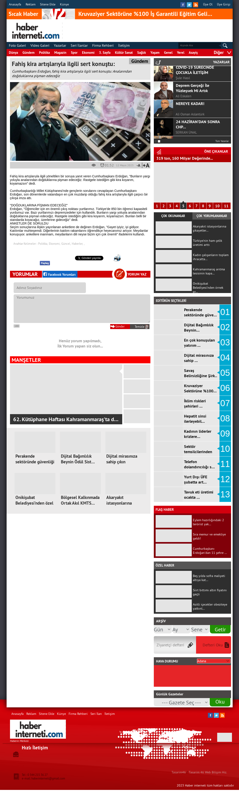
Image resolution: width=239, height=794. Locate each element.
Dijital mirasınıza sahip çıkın (121, 459)
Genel (168, 52)
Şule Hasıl (183, 98)
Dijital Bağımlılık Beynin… (198, 327)
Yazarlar (60, 45)
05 (225, 373)
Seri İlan (96, 714)
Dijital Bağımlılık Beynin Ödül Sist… (78, 459)
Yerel (180, 52)
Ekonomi (88, 52)
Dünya (13, 52)
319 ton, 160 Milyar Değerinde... (184, 158)
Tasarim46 (179, 772)
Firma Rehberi (103, 45)
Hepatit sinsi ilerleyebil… (195, 418)
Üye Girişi (223, 4)
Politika (44, 52)
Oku (220, 701)
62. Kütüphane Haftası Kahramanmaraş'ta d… (65, 419)
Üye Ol (207, 4)
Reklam (30, 4)
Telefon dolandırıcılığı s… (199, 464)
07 (225, 403)
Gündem (28, 52)
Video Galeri (39, 45)
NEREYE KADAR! (190, 124)
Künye (64, 4)
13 (225, 494)
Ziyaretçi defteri (170, 644)
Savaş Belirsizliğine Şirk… (201, 373)
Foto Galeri (17, 45)
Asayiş (193, 52)
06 (225, 388)
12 (225, 479)
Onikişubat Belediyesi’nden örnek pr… (208, 287)
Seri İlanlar (79, 45)
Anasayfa (15, 4)
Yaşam (154, 52)
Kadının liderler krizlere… (197, 434)
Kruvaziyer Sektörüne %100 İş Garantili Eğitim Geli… (145, 14)
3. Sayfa (104, 52)
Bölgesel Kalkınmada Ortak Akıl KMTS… (80, 500)
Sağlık (141, 52)
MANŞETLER (26, 359)
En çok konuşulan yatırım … (199, 342)
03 (225, 342)
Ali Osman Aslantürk (190, 135)
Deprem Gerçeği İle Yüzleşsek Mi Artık (192, 108)
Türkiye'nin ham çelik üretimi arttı (207, 243)
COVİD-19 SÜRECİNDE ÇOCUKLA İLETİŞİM (195, 90)
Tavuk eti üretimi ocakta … (198, 494)
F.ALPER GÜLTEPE (189, 80)
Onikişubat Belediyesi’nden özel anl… (34, 503)
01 (225, 312)
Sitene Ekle (47, 4)
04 (225, 357)
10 (217, 205)
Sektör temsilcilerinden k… (198, 451)
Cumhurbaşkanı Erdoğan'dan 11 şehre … (210, 551)
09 (225, 433)
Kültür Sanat (124, 52)
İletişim (124, 45)
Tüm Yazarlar (222, 141)
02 (225, 327)
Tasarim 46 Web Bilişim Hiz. (208, 772)
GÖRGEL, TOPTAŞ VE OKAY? (199, 69)
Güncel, (66, 243)
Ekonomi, (54, 243)
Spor (74, 52)
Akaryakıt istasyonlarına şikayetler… (119, 503)
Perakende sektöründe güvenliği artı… (34, 461)
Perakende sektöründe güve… (200, 312)
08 (225, 418)
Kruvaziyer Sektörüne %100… (200, 388)
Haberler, (77, 243)
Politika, (43, 243)
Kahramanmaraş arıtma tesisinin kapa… (209, 271)
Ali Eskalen (183, 117)
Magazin (60, 52)
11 (226, 205)
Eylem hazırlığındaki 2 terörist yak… (208, 522)
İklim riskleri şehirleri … (195, 403)
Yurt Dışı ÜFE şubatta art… (195, 479)
